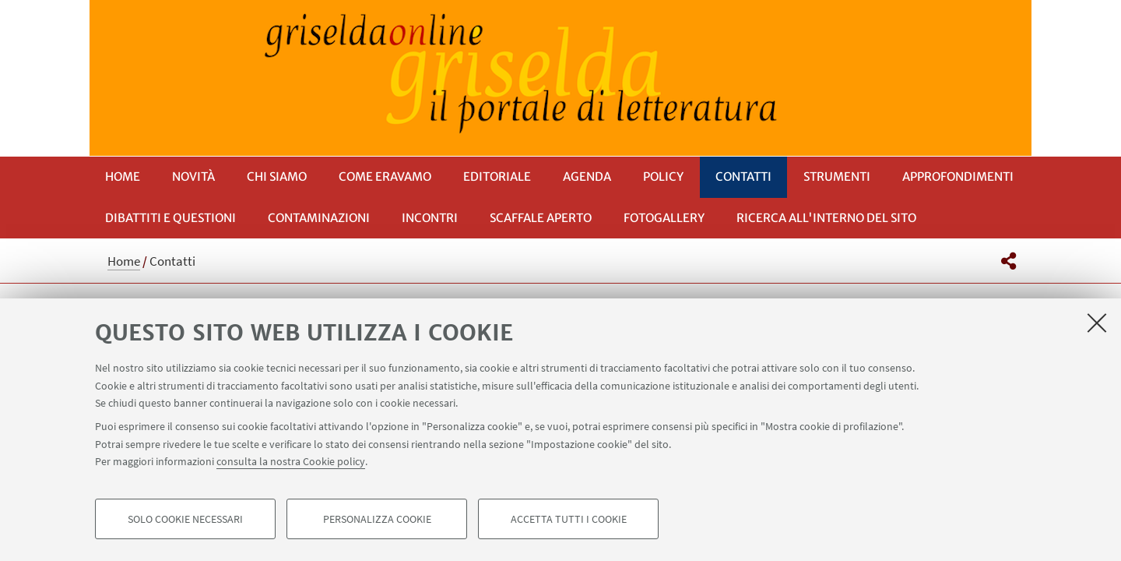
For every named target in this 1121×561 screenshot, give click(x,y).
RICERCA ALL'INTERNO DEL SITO (826, 217)
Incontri (430, 217)
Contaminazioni (319, 217)
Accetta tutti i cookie (569, 519)
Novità (193, 176)
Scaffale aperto (541, 217)
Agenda (587, 176)
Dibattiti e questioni (170, 217)
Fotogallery (664, 217)
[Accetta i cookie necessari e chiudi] (1096, 322)
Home (122, 176)
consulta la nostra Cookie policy (290, 461)
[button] (1008, 261)
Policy (663, 176)
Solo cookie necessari (185, 519)
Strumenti (836, 176)
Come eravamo (385, 176)
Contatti (743, 176)
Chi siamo (277, 176)
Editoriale (497, 176)
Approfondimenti (958, 176)
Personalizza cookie (377, 519)
